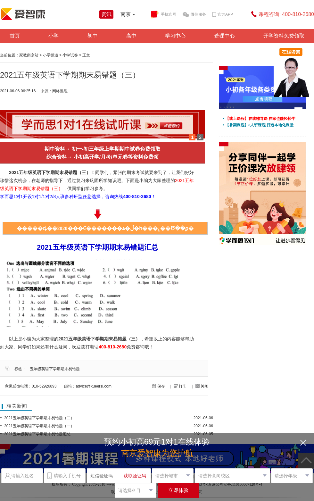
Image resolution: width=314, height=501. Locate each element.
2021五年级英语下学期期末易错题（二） (39, 418)
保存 (158, 386)
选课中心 (224, 35)
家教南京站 (28, 55)
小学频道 (50, 55)
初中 (92, 35)
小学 (53, 35)
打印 (180, 386)
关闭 (201, 386)
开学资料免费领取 (283, 35)
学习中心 (175, 35)
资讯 (106, 14)
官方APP (222, 15)
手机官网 (163, 15)
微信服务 (194, 15)
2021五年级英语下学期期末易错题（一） (39, 426)
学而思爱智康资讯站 (48, 14)
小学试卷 (70, 55)
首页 (15, 35)
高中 (131, 35)
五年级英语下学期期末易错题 (55, 369)
